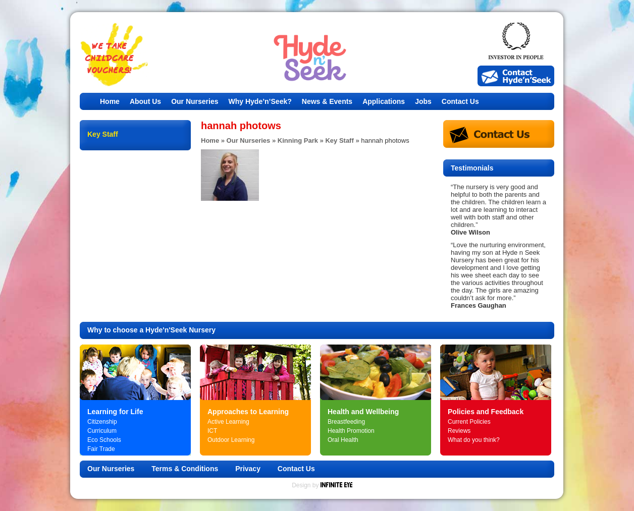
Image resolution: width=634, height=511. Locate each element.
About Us (145, 101)
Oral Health (343, 439)
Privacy (247, 469)
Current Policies (469, 421)
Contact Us (460, 101)
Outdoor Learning (230, 439)
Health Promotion (351, 430)
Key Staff (339, 140)
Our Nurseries (194, 101)
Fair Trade (101, 448)
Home (110, 101)
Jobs (423, 101)
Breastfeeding (346, 421)
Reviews (459, 430)
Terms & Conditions (184, 469)
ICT (212, 430)
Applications (383, 101)
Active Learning (228, 421)
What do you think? (474, 439)
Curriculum (102, 430)
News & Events (327, 101)
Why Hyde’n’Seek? (260, 101)
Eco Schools (104, 439)
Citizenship (102, 421)
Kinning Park (298, 140)
